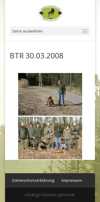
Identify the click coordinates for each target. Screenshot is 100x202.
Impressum (71, 180)
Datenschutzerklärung (33, 180)
